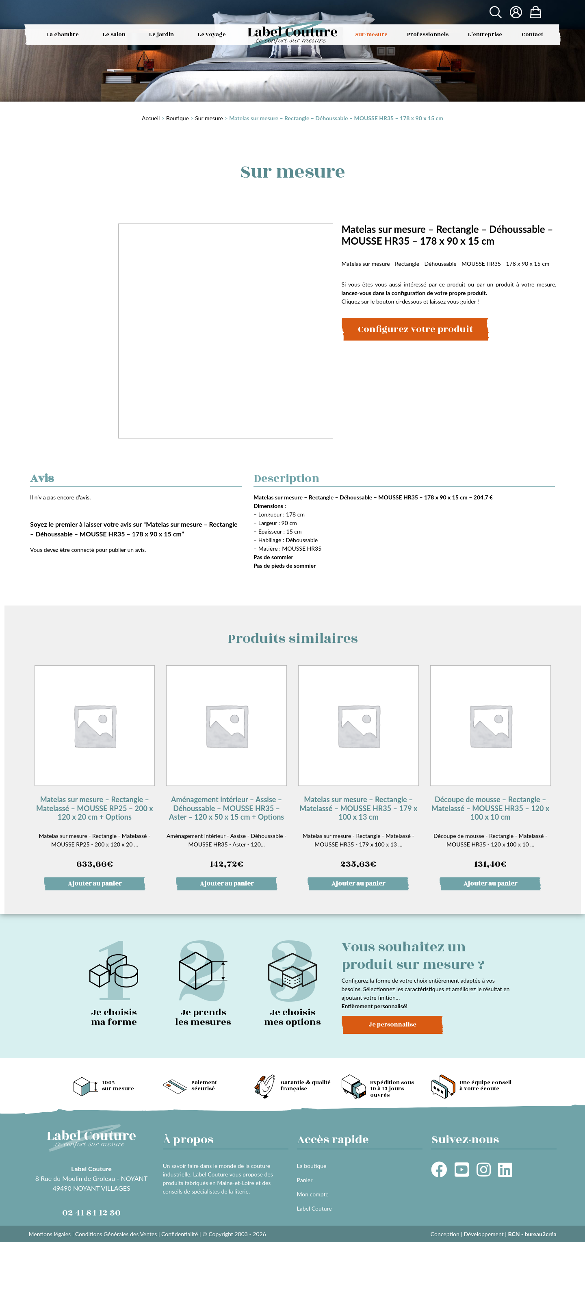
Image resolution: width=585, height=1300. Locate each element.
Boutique (177, 118)
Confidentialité (179, 1234)
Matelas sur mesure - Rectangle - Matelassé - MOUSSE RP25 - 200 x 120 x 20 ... (95, 768)
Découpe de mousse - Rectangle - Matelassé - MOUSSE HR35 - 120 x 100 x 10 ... (490, 768)
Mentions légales (50, 1234)
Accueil (151, 118)
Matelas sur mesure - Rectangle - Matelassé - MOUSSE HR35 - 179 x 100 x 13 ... (358, 768)
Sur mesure (209, 118)
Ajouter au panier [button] (94, 883)
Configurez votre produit (415, 329)
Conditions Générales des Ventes (116, 1234)
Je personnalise (392, 1024)
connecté (82, 549)
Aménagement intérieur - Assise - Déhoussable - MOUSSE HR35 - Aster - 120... (226, 768)
